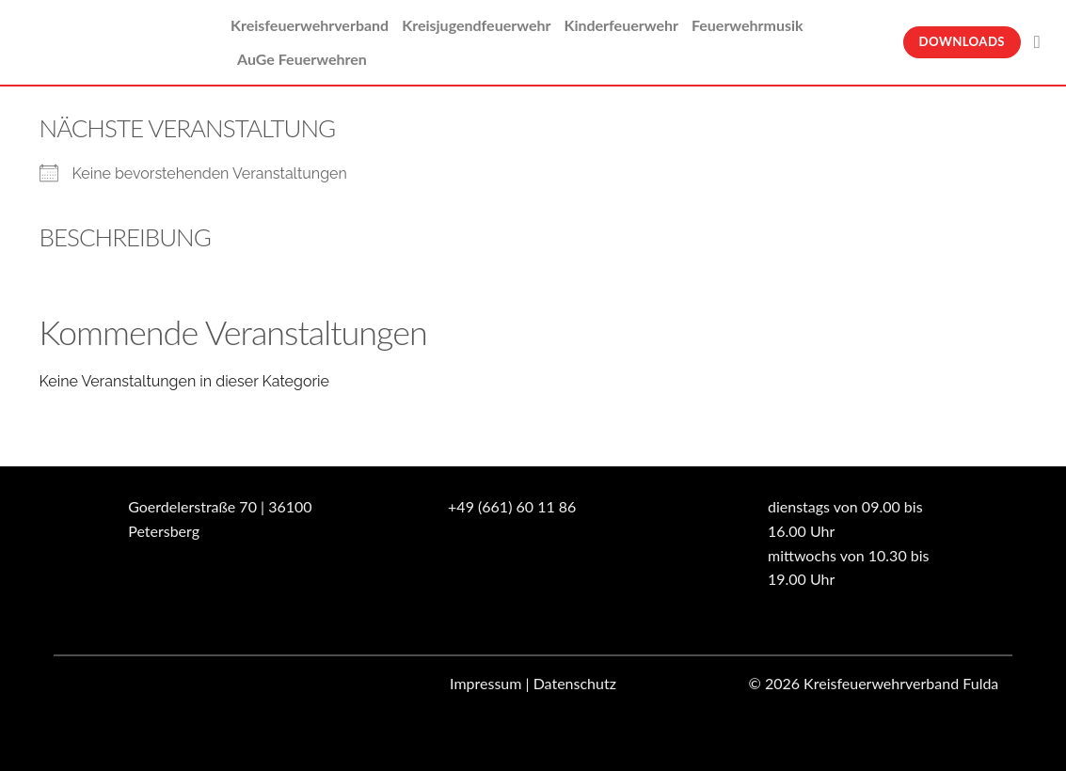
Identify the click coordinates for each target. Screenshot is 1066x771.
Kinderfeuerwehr (621, 25)
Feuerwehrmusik (747, 25)
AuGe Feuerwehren (302, 59)
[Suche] (1043, 42)
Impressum (485, 683)
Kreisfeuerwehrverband (310, 25)
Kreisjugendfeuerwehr (476, 25)
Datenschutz (574, 683)
